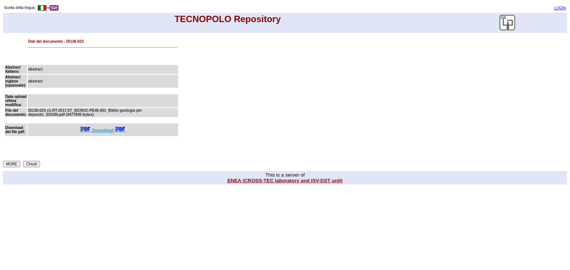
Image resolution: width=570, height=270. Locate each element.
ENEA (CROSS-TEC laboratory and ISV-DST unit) (285, 180)
